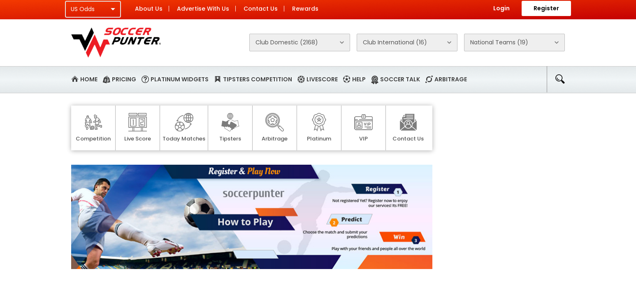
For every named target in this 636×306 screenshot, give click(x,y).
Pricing (124, 79)
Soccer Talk (400, 79)
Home (88, 79)
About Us (148, 9)
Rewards (305, 9)
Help (359, 79)
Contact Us (261, 9)
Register (546, 8)
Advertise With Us (203, 9)
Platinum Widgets (180, 79)
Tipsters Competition (257, 79)
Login (501, 8)
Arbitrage (450, 79)
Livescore (322, 79)
